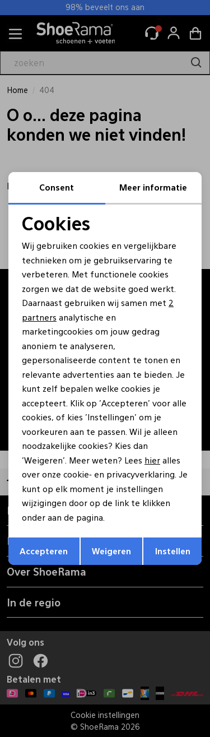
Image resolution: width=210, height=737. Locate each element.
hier (152, 460)
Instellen (172, 550)
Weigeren (111, 550)
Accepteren (44, 550)
